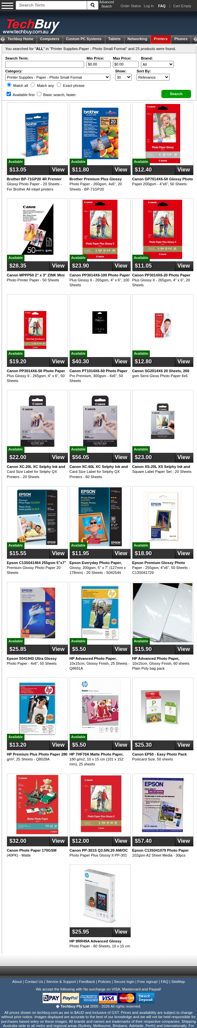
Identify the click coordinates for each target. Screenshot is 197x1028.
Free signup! (147, 982)
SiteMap (178, 982)
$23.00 (143, 457)
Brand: (147, 58)
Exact (70, 86)
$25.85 (18, 649)
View (58, 170)
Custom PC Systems (84, 39)
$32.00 (18, 841)
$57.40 (143, 841)
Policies (104, 982)
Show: (120, 71)
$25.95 (80, 932)
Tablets (114, 39)
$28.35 (18, 266)
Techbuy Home (20, 39)
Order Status (130, 6)
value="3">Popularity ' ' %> (153, 77)
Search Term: (17, 58)
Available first (21, 95)
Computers (49, 39)
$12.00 (80, 841)
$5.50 (79, 649)
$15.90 (143, 649)
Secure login (124, 982)
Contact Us (34, 982)
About (17, 982)
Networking (137, 39)
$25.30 (143, 745)
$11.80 (80, 170)
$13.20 (18, 745)
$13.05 (18, 170)
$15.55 (18, 553)
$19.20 (18, 361)
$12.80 (143, 361)
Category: (13, 71)
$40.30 (80, 361)
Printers (161, 39)
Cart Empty (182, 6)
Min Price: (95, 58)
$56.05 (80, 457)
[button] (176, 94)
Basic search (57, 95)
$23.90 (80, 266)
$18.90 (143, 553)
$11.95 (80, 553)
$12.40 (143, 170)
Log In (149, 6)
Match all (17, 86)
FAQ (164, 982)
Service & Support (61, 982)
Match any (42, 86)
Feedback (87, 982)
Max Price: (122, 58)
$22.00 (18, 457)
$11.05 (143, 266)
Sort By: (144, 71)
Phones (181, 39)
